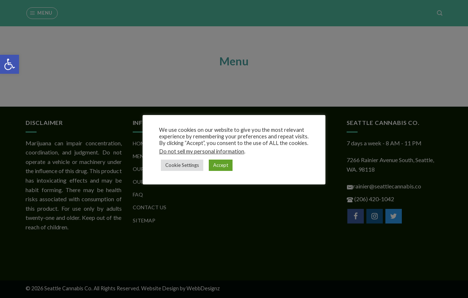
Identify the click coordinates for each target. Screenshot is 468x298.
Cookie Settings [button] (182, 165)
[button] (9, 64)
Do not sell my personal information (201, 151)
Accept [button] (220, 165)
